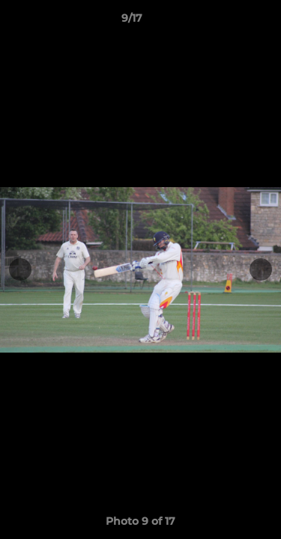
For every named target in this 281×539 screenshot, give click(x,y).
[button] (227, 21)
